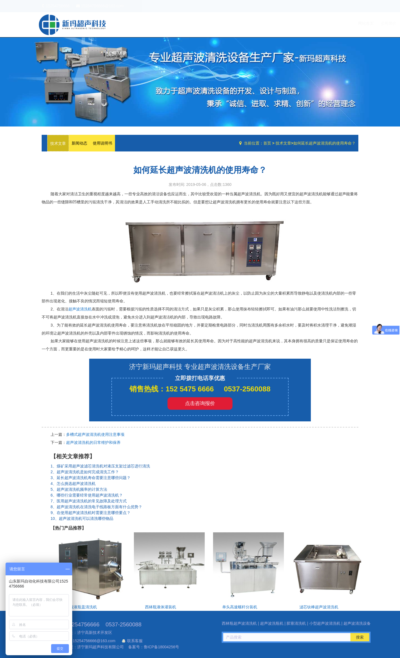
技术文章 (324, 23)
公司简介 (276, 23)
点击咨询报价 (200, 403)
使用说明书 (102, 143)
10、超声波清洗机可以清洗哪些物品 (82, 518)
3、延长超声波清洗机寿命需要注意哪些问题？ (91, 477)
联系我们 (347, 23)
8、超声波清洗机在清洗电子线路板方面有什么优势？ (96, 507)
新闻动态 (79, 143)
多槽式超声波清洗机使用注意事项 (95, 434)
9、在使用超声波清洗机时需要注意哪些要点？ (91, 512)
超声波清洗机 (80, 309)
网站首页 (253, 23)
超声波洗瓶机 (72, 24)
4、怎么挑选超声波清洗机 (73, 483)
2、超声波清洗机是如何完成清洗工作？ (85, 472)
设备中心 (300, 23)
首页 (267, 143)
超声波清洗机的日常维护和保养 (93, 442)
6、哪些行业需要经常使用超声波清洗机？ (87, 495)
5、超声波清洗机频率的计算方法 (79, 489)
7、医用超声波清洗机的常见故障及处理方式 (89, 501)
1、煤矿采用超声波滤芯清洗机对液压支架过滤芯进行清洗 (100, 466)
